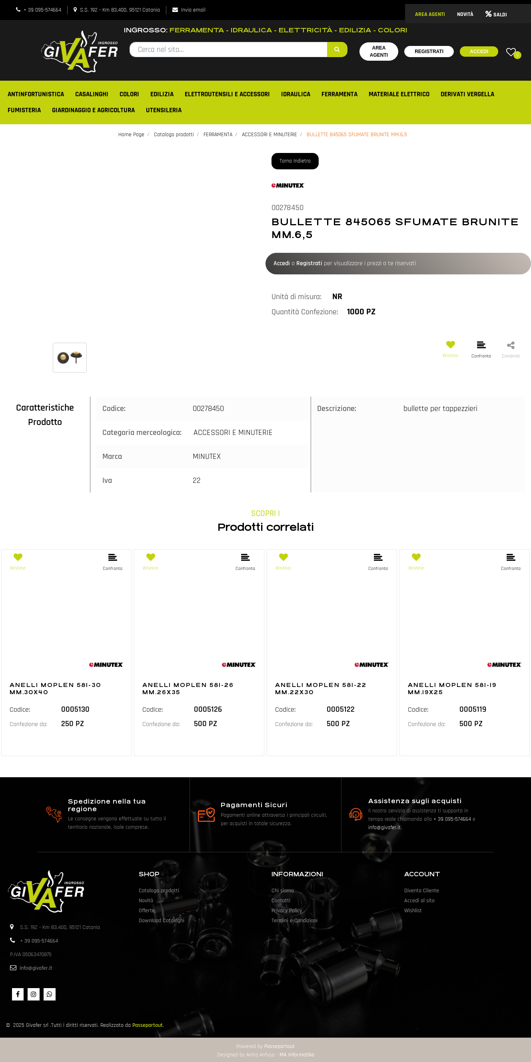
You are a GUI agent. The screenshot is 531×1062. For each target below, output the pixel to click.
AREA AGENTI (430, 14)
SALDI (496, 14)
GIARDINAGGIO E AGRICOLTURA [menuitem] (93, 110)
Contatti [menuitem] (280, 900)
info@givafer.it (384, 827)
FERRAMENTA (218, 134)
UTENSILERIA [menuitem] (164, 110)
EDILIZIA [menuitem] (162, 94)
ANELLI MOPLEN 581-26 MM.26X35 (188, 688)
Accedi (479, 51)
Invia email (193, 10)
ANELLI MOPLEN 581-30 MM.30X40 (55, 688)
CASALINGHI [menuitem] (91, 94)
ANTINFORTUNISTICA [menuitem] (36, 94)
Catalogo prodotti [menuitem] (159, 890)
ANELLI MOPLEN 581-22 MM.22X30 (321, 688)
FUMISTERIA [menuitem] (24, 110)
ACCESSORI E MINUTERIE (269, 134)
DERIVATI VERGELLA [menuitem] (467, 94)
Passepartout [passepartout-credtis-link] (279, 1046)
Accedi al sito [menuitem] (419, 900)
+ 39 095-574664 (42, 10)
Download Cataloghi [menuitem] (161, 920)
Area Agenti (379, 51)
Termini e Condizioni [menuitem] (294, 920)
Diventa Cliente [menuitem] (421, 890)
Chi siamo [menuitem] (282, 890)
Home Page (131, 134)
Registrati (429, 51)
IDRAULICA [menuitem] (295, 94)
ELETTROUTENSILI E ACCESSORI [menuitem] (227, 94)
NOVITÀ (465, 14)
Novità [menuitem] (146, 900)
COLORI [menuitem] (129, 94)
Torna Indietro (295, 161)
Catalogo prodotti (174, 134)
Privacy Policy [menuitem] (286, 910)
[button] (337, 49)
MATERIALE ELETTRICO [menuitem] (399, 94)
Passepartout (147, 1025)
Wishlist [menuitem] (413, 910)
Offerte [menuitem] (147, 910)
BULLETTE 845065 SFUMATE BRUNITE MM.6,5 (357, 134)
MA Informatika (296, 1054)
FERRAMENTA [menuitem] (339, 94)
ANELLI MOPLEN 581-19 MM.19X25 (452, 688)
